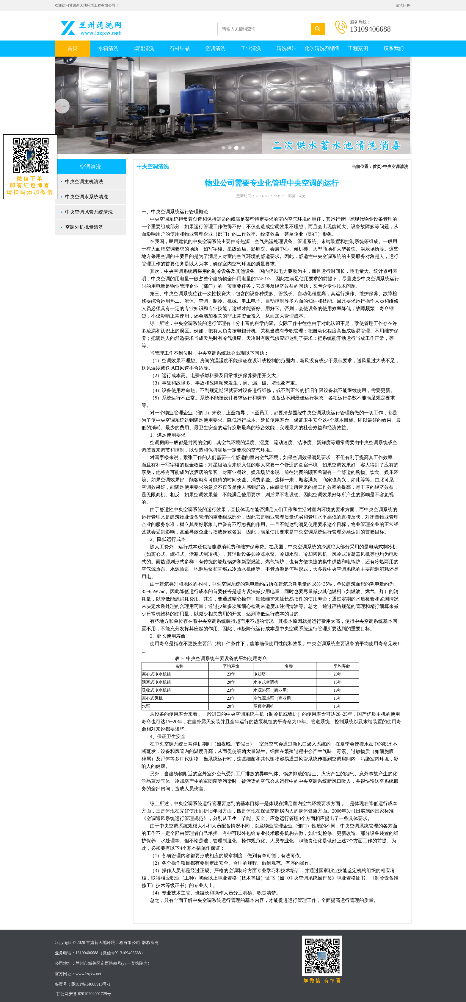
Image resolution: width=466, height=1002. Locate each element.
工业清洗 (251, 48)
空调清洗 (215, 48)
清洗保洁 (287, 48)
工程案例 (358, 48)
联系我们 (394, 48)
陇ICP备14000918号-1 (90, 984)
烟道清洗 (144, 48)
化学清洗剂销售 (322, 48)
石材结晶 (180, 48)
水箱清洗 (108, 48)
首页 (73, 48)
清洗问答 (403, 5)
